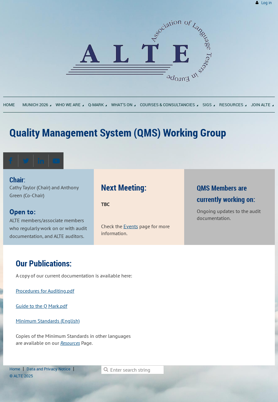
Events (131, 226)
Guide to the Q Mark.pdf (41, 306)
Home (14, 369)
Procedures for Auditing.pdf (45, 291)
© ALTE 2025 (21, 376)
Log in (266, 2)
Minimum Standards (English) (48, 321)
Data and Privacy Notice (48, 369)
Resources (70, 343)
